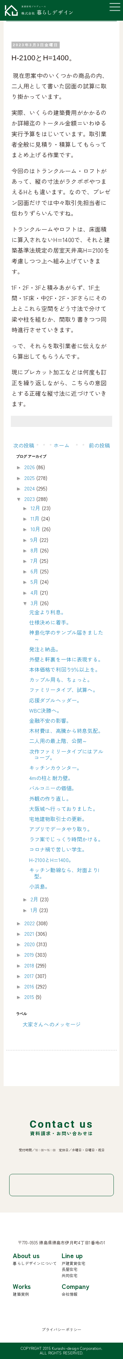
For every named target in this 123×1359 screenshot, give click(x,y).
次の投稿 (23, 445)
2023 (30, 499)
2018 (30, 965)
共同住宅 (70, 1275)
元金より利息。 (47, 612)
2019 (29, 954)
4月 (35, 592)
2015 (30, 997)
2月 (35, 899)
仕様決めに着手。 (50, 622)
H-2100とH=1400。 (51, 860)
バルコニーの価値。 (53, 788)
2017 (29, 976)
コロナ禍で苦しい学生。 (58, 849)
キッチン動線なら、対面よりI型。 (64, 873)
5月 (35, 581)
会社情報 (70, 1294)
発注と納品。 (45, 649)
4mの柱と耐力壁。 (51, 778)
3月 (35, 603)
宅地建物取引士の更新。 (58, 819)
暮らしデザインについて (35, 1263)
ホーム (61, 445)
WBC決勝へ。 (45, 710)
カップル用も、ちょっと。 (61, 679)
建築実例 (21, 1294)
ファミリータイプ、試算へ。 (63, 690)
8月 (35, 550)
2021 (30, 933)
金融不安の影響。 (50, 720)
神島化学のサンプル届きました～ (66, 635)
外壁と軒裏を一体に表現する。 (66, 659)
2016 (30, 986)
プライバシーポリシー (62, 1329)
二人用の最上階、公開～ (58, 741)
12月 (36, 508)
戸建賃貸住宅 (74, 1263)
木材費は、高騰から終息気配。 (66, 731)
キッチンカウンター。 (55, 768)
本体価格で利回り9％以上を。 (64, 669)
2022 (30, 923)
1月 (35, 910)
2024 (30, 488)
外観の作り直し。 (50, 798)
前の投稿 (99, 445)
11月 (36, 518)
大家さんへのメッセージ (52, 1024)
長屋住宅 (70, 1269)
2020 (30, 944)
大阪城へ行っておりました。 (63, 809)
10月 (36, 529)
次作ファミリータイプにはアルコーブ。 (66, 754)
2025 (30, 478)
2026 (30, 467)
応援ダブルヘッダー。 (55, 700)
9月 (35, 540)
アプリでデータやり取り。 (61, 829)
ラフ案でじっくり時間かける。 (66, 839)
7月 (35, 561)
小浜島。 (40, 886)
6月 (35, 571)
